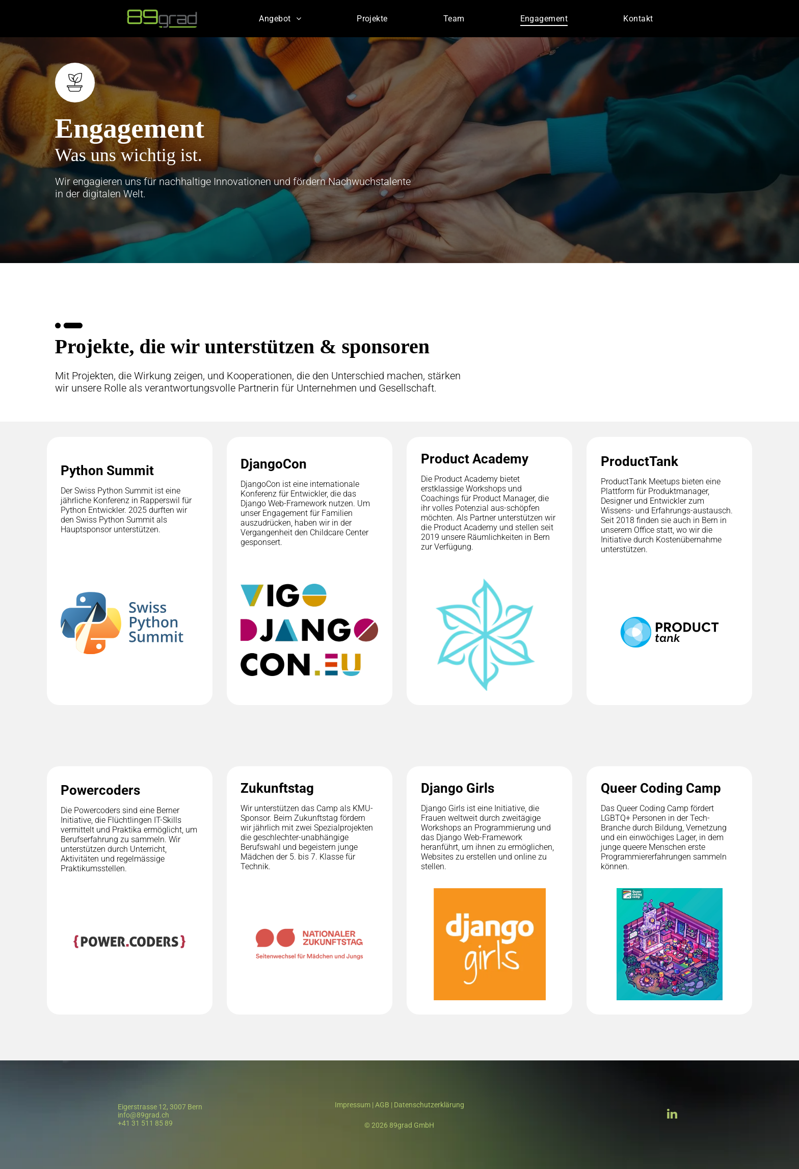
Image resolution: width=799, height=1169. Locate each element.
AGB (382, 1105)
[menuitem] (280, 18)
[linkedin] (672, 1115)
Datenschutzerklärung (429, 1105)
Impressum (352, 1105)
